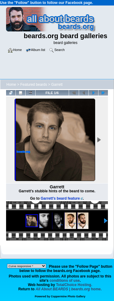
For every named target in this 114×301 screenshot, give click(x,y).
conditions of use (65, 280)
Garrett (56, 84)
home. (69, 289)
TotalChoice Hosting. (74, 285)
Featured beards (33, 84)
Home (11, 84)
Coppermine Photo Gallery (68, 296)
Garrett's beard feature (60, 198)
